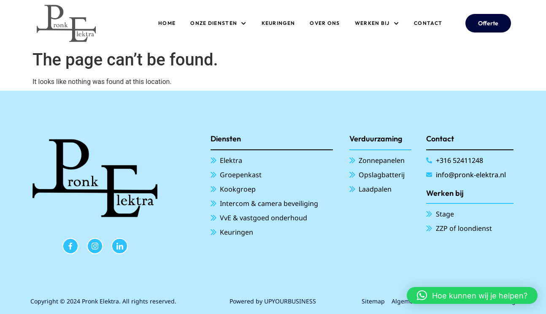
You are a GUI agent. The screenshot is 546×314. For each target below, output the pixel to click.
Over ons (325, 23)
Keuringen (278, 23)
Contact (428, 23)
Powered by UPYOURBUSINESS (273, 301)
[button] (472, 295)
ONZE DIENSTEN (218, 23)
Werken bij (377, 23)
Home (167, 23)
